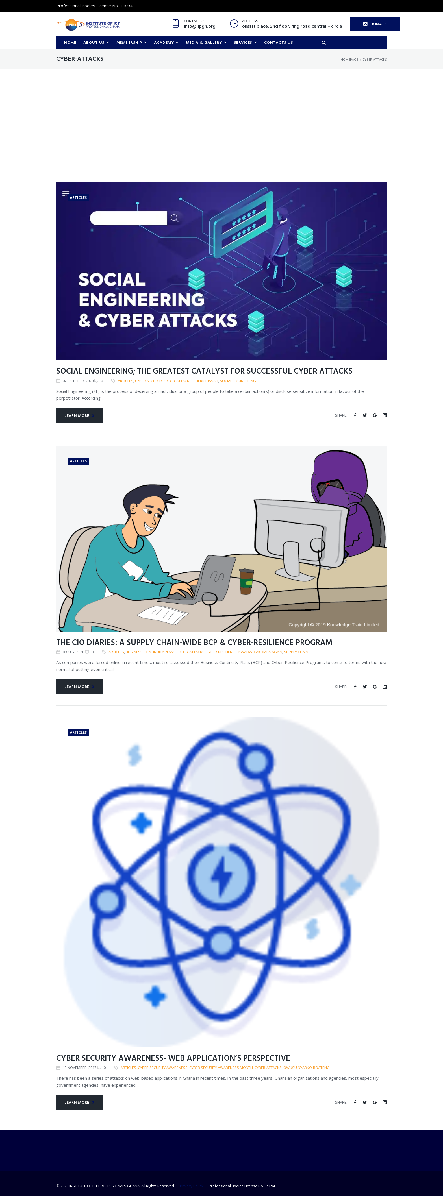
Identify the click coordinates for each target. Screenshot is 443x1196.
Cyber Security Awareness (163, 1067)
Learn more (79, 416)
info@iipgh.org (200, 26)
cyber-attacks (178, 381)
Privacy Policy (191, 1186)
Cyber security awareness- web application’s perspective (173, 1059)
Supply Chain (296, 652)
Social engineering (238, 381)
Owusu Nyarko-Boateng (306, 1067)
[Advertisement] (221, 125)
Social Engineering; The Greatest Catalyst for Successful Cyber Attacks (204, 371)
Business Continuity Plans (151, 652)
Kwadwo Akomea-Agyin (260, 652)
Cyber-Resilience (221, 652)
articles (125, 381)
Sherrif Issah (205, 381)
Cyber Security (149, 381)
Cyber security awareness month (221, 1067)
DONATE (375, 24)
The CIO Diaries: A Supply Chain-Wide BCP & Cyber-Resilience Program (194, 643)
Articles (78, 198)
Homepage (349, 59)
